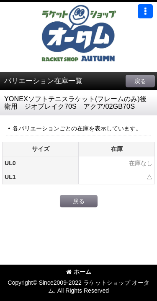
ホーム (78, 271)
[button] (145, 11)
